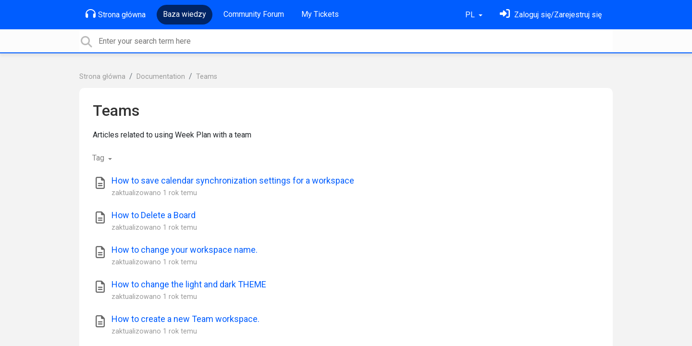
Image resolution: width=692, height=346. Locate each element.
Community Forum (253, 14)
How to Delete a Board (153, 215)
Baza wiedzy (184, 14)
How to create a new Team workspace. (185, 319)
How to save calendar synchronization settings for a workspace (232, 180)
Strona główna (116, 14)
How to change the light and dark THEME (188, 284)
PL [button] (471, 14)
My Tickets (320, 14)
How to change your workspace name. (184, 250)
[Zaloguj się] (551, 15)
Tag (99, 157)
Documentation (160, 77)
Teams (206, 77)
